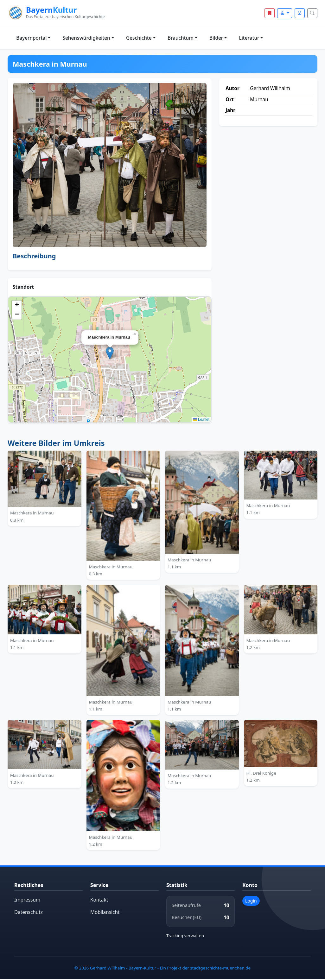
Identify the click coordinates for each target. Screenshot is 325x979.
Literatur (249, 38)
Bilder (216, 38)
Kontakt (99, 899)
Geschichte (139, 38)
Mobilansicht (104, 912)
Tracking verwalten (185, 935)
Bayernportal (31, 38)
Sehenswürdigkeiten (86, 38)
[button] (110, 353)
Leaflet (201, 419)
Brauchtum (181, 38)
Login (251, 901)
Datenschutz (28, 912)
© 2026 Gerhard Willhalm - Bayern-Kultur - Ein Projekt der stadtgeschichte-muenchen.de (162, 968)
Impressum (27, 899)
